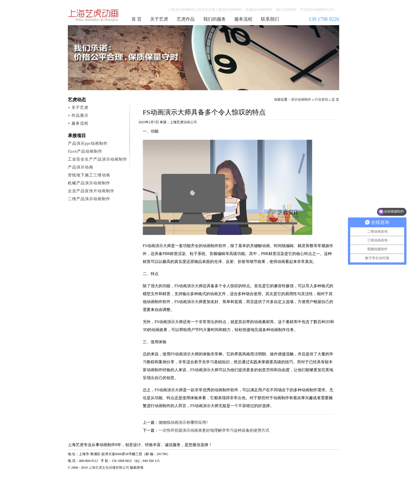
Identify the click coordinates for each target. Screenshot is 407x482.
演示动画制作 (301, 99)
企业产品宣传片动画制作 (91, 191)
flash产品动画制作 (85, 151)
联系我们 (270, 19)
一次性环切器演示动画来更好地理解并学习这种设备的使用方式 (214, 430)
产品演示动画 (80, 167)
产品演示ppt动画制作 (88, 143)
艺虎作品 (186, 19)
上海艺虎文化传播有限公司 (108, 468)
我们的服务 (214, 19)
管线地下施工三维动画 (89, 175)
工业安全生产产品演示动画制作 (97, 159)
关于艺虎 (159, 19)
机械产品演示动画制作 (89, 183)
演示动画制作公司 (93, 15)
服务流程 (243, 19)
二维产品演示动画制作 (89, 199)
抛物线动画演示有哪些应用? (183, 422)
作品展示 (80, 115)
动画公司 (190, 122)
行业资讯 (321, 99)
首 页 (136, 19)
